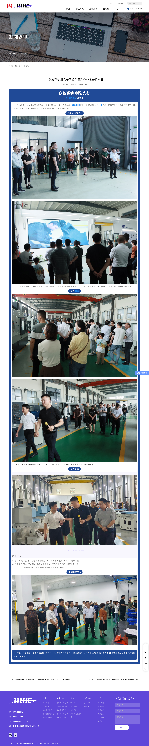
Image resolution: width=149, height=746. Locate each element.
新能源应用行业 (62, 710)
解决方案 (80, 9)
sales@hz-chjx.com (20, 721)
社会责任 (101, 714)
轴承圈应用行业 (62, 703)
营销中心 (73, 703)
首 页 (11, 66)
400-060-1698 (136, 9)
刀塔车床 (46, 706)
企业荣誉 (101, 706)
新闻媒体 (107, 9)
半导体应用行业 (62, 714)
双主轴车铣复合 (48, 714)
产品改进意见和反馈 (76, 715)
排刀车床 (46, 703)
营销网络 (120, 3)
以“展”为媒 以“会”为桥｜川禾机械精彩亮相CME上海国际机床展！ (117, 680)
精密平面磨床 (47, 717)
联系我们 (101, 721)
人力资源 (101, 717)
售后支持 (73, 706)
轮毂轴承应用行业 (63, 706)
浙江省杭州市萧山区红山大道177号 (26, 726)
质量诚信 (101, 710)
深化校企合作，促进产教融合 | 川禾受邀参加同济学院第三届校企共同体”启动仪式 (43, 680)
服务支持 (93, 9)
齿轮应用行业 (61, 717)
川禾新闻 (13, 54)
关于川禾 (101, 703)
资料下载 (73, 710)
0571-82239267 (18, 712)
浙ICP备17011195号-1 (51, 743)
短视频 (24, 54)
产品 (68, 9)
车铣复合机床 (47, 710)
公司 (118, 9)
